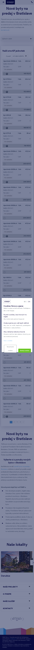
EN (29, 301)
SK (25, 301)
